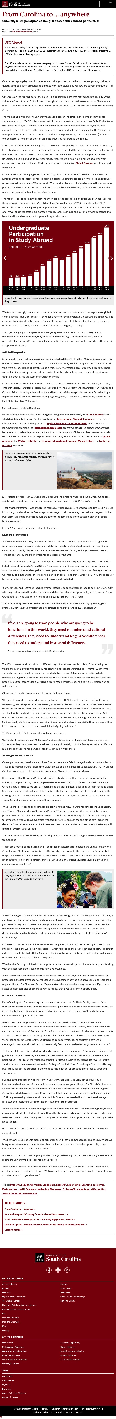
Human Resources (67, 1347)
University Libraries (68, 1356)
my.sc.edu (6, 1385)
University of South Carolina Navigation (110, 4)
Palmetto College (67, 1301)
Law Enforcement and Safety (72, 1351)
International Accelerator (48, 428)
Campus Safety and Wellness (14, 1393)
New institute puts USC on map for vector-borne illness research (35, 1214)
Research (61, 1185)
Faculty (25, 1185)
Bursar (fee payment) (11, 1356)
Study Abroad (95, 415)
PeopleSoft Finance (10, 1397)
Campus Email (8, 1381)
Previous (5, 258)
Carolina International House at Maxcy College (68, 441)
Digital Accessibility (64, 1412)
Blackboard (6, 1389)
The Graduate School (11, 1301)
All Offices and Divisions (70, 1360)
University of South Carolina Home (16, 4)
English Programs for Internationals (67, 423)
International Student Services (74, 419)
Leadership (42, 1189)
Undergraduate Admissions (13, 1347)
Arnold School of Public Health (19, 1194)
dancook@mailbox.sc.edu (22, 32)
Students (15, 1185)
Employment (7, 1343)
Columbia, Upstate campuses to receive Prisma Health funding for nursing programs (45, 1225)
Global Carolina (84, 163)
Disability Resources (10, 1364)
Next (111, 258)
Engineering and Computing (13, 1297)
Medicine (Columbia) (10, 1318)
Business (5, 1289)
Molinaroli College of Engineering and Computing (78, 1189)
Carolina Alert (7, 1376)
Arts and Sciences (9, 1284)
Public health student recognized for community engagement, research (39, 1220)
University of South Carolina (26, 1409)
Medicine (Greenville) (11, 1322)
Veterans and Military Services (14, 1360)
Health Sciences (27, 1189)
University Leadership (42, 1185)
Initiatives (98, 1185)
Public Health (65, 1289)
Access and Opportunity (70, 1343)
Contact (79, 1412)
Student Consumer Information (65, 1409)
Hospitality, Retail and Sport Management (19, 1305)
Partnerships (9, 1189)
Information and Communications (16, 1310)
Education (6, 1293)
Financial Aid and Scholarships (14, 1351)
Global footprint (12, 1230)
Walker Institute (27, 441)
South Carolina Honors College (72, 1297)
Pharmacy (64, 1284)
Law (4, 1314)
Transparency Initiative (91, 1409)
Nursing (5, 1331)
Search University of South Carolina (102, 4)
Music (4, 1326)
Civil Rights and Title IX (42, 1412)
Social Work (65, 1293)
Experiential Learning (79, 1185)
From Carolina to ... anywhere (19, 1209)
